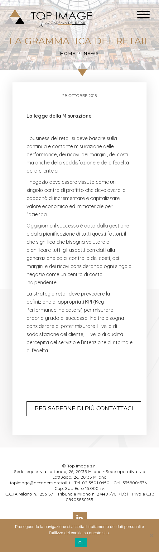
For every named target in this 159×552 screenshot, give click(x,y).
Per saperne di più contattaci (84, 408)
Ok (81, 542)
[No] (151, 535)
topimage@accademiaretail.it (40, 482)
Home (68, 53)
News (91, 53)
